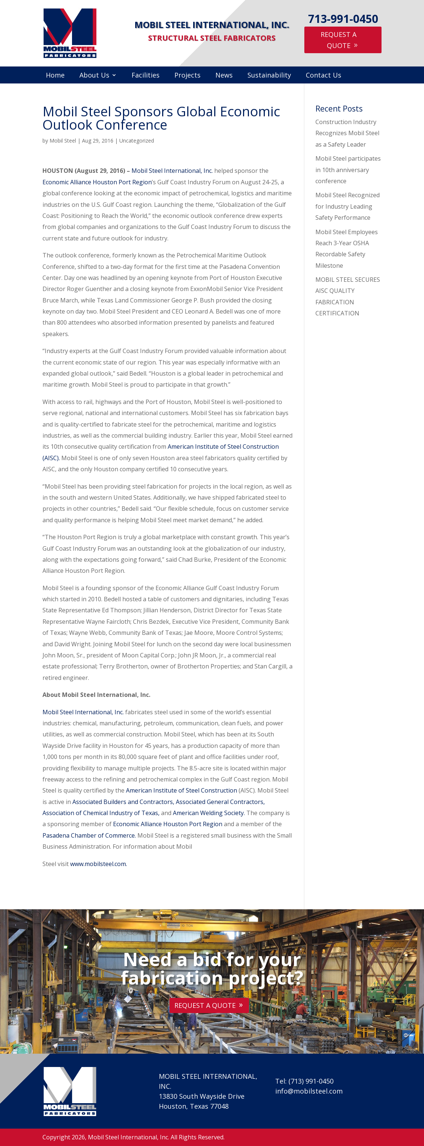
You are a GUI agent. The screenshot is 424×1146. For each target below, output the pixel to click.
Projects (187, 75)
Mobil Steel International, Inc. (172, 171)
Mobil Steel (62, 140)
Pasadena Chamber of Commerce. (89, 835)
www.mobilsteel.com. (98, 864)
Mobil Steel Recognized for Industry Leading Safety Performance (347, 206)
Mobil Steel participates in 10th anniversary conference (348, 169)
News (224, 75)
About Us (94, 75)
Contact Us (323, 75)
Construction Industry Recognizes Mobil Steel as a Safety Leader (347, 133)
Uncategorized (136, 140)
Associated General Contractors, (220, 802)
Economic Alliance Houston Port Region (97, 182)
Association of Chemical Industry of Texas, (101, 813)
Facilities (145, 75)
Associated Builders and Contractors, (123, 802)
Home (55, 75)
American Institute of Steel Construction (182, 790)
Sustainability (269, 75)
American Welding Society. (209, 813)
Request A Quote (338, 40)
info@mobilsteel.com (309, 1091)
